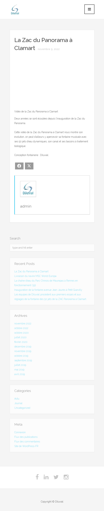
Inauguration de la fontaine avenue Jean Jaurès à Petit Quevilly (48, 290)
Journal (18, 403)
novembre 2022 (22, 324)
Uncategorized (22, 408)
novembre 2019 (22, 351)
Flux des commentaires (27, 442)
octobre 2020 (21, 333)
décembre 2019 (22, 347)
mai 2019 (19, 370)
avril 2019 (19, 374)
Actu (16, 399)
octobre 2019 (21, 356)
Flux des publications (25, 437)
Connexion (20, 432)
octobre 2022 (21, 328)
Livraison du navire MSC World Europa (35, 276)
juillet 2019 (20, 365)
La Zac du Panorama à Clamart (31, 272)
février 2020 (20, 342)
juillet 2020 (20, 337)
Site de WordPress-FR (26, 446)
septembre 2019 (23, 361)
